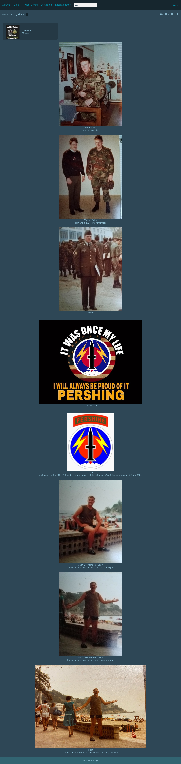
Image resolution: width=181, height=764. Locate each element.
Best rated (46, 4)
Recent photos (63, 4)
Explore (18, 4)
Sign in (175, 5)
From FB (26, 30)
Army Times (17, 14)
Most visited (31, 4)
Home (5, 14)
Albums (6, 4)
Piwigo (95, 760)
